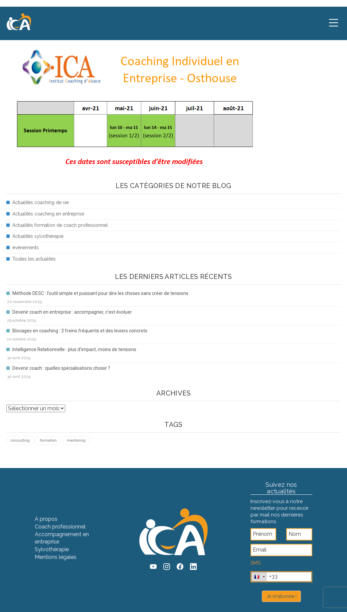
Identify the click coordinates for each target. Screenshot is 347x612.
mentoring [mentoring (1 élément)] (76, 440)
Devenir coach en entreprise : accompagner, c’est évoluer (72, 312)
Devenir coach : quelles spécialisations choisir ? (61, 368)
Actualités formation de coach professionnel (60, 225)
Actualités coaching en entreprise (48, 213)
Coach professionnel (60, 526)
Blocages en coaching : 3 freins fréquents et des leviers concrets (79, 330)
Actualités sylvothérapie (37, 236)
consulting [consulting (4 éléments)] (20, 440)
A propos (46, 519)
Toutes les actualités (34, 259)
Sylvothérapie (52, 549)
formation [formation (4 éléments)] (48, 440)
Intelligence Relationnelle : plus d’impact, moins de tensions (74, 349)
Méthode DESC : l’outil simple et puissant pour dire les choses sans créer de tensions (100, 293)
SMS (255, 563)
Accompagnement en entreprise (62, 538)
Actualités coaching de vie (40, 202)
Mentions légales (55, 557)
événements (25, 247)
